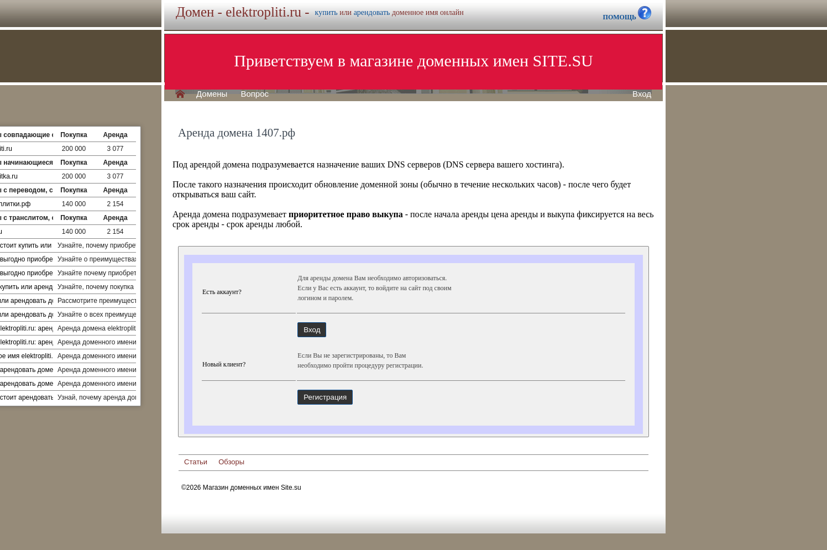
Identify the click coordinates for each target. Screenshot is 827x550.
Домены (211, 94)
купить (326, 12)
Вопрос (254, 94)
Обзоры (231, 462)
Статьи (195, 462)
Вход (641, 94)
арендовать (372, 12)
